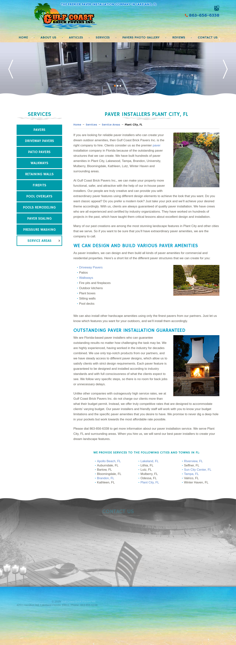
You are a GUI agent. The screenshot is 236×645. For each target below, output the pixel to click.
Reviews (178, 37)
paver (157, 145)
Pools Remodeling (39, 207)
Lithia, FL (146, 465)
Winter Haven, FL (196, 482)
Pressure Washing (39, 230)
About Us (48, 37)
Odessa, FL (148, 478)
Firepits (39, 185)
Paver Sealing (39, 218)
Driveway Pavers (39, 141)
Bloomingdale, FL (109, 474)
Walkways (39, 163)
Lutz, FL (146, 469)
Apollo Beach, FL (109, 461)
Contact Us (208, 37)
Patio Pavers (39, 152)
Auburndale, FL (107, 465)
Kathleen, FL (106, 482)
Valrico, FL (191, 478)
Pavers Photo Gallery (140, 37)
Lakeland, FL (149, 461)
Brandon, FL (105, 478)
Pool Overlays (39, 196)
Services (103, 37)
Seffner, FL (191, 465)
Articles (76, 37)
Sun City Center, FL (197, 469)
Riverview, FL (193, 461)
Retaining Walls (39, 174)
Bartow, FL (104, 469)
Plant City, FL (149, 482)
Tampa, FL (191, 474)
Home (23, 37)
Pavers (39, 130)
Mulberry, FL (149, 474)
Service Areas (39, 241)
